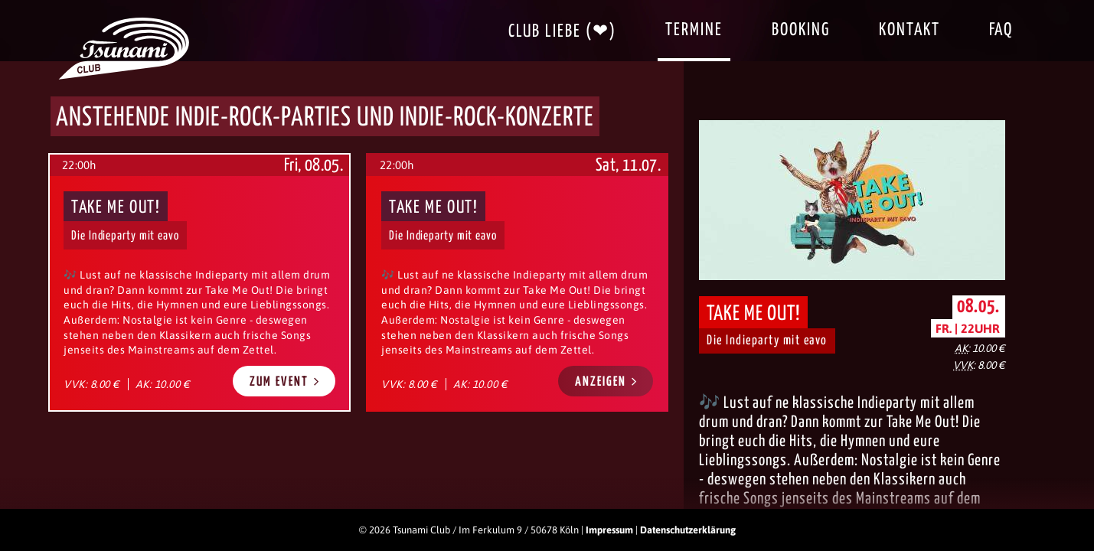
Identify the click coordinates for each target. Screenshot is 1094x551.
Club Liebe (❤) (562, 32)
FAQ (1001, 30)
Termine (694, 30)
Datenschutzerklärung (688, 530)
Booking (801, 30)
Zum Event (285, 381)
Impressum (609, 530)
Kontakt (909, 30)
